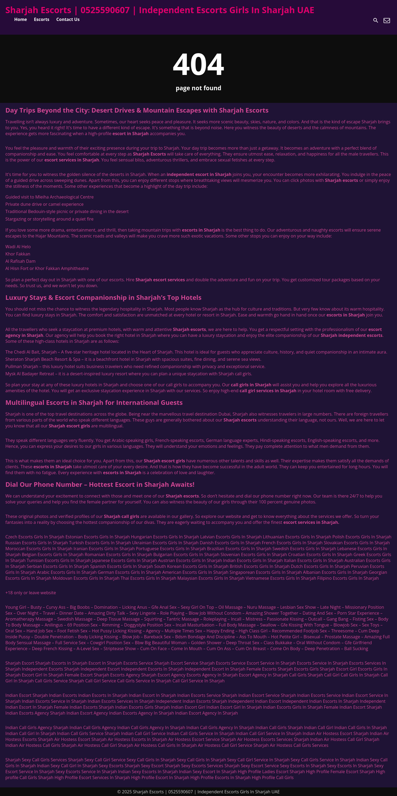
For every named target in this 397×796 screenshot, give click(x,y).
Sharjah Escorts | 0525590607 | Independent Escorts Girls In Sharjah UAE (159, 10)
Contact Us (68, 19)
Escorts (41, 19)
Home (20, 19)
